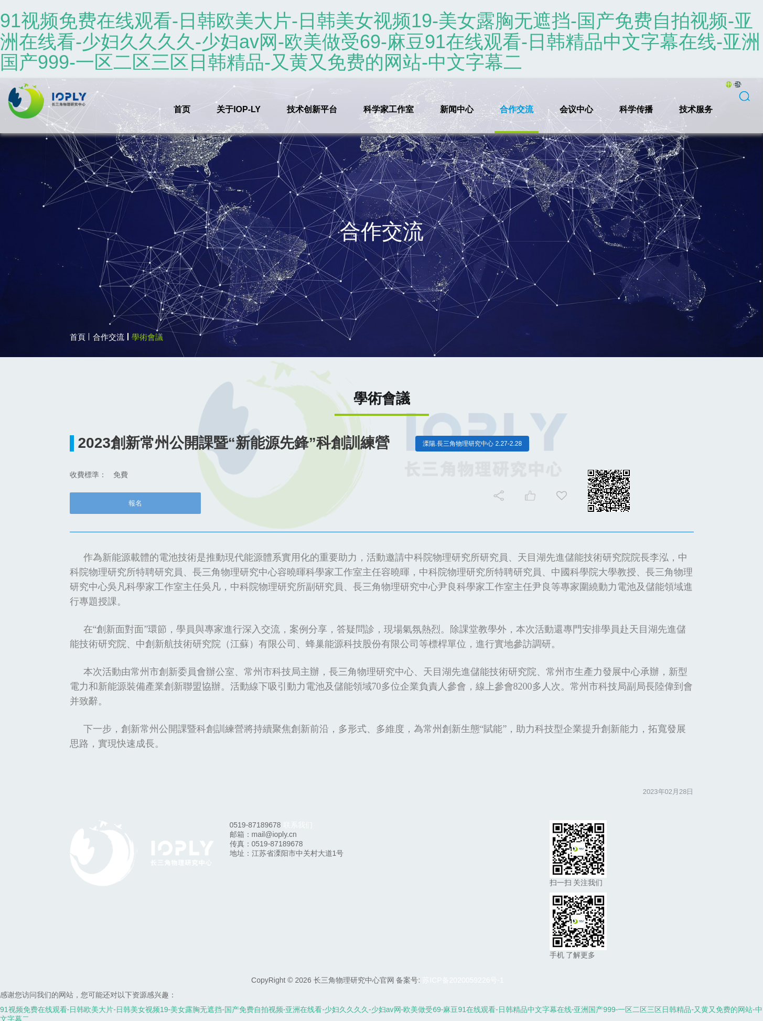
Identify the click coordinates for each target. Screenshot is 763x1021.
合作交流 (516, 109)
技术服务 (696, 109)
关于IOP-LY (239, 109)
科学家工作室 (388, 109)
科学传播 (636, 109)
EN (737, 84)
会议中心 (576, 109)
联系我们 (298, 825)
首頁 (77, 336)
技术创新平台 (312, 109)
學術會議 (147, 336)
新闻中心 (457, 109)
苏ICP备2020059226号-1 (463, 980)
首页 (182, 109)
